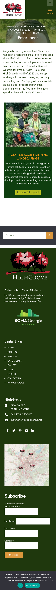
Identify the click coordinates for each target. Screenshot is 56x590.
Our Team (12, 352)
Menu (50, 10)
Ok (20, 585)
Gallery (11, 365)
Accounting (23, 33)
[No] (52, 580)
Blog (10, 369)
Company (9, 540)
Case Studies (14, 360)
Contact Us (14, 378)
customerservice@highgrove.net (26, 420)
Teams (36, 33)
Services (12, 356)
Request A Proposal (28, 192)
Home (10, 347)
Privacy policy (32, 585)
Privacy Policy (15, 382)
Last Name (9, 528)
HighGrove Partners (33, 26)
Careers (11, 374)
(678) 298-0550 (24, 414)
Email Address (12, 506)
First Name (10, 521)
